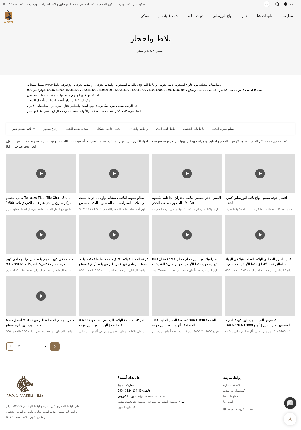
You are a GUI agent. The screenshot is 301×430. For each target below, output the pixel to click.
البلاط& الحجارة (232, 385)
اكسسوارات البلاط (234, 390)
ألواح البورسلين (223, 16)
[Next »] (55, 346)
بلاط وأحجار (166, 16)
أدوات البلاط (195, 16)
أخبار (245, 16)
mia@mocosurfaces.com (151, 396)
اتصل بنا (288, 16)
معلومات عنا (265, 16)
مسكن (145, 16)
